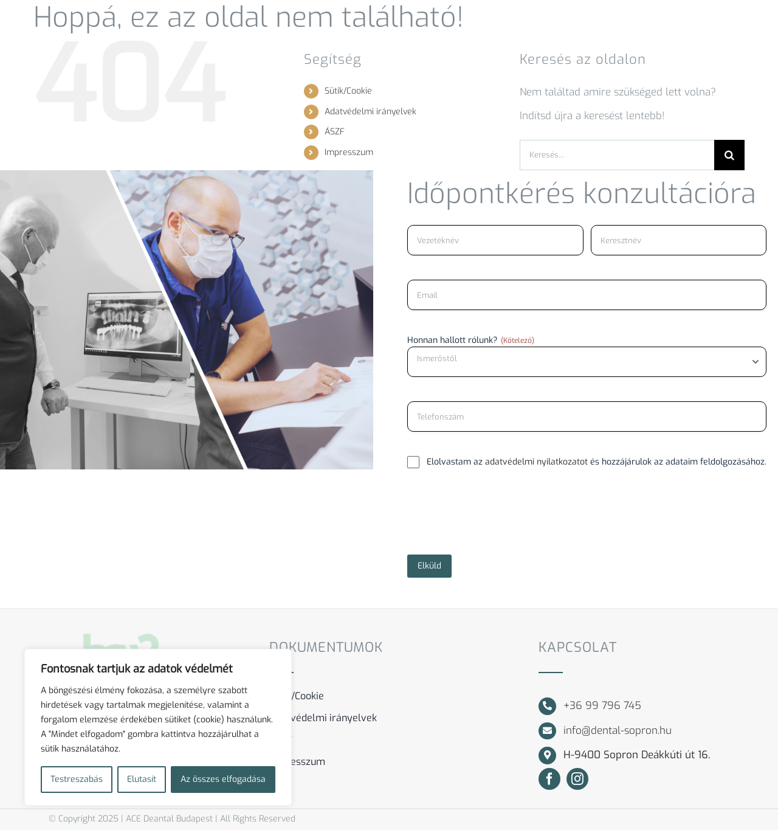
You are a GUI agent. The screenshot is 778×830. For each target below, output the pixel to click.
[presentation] (499, 516)
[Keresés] (729, 155)
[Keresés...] (617, 155)
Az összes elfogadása (223, 779)
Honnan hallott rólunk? (470, 340)
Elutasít (141, 779)
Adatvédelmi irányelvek (370, 111)
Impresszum (349, 152)
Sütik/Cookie (348, 91)
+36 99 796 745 (602, 706)
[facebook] (549, 779)
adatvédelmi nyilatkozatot (536, 462)
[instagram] (577, 779)
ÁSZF (335, 131)
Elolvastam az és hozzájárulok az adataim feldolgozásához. (596, 462)
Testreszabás (76, 779)
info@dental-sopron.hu (617, 731)
